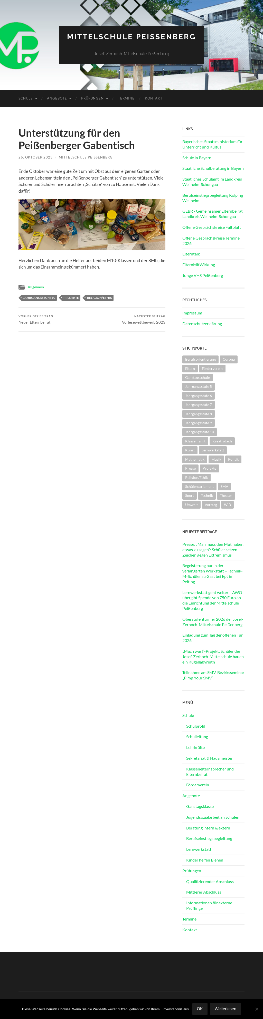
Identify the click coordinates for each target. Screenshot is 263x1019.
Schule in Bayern (196, 157)
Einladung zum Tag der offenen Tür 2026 (212, 637)
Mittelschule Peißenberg (131, 37)
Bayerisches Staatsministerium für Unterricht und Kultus (212, 144)
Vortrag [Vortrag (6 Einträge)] (211, 504)
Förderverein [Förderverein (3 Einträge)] (212, 368)
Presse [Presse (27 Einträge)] (190, 468)
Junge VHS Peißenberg (202, 275)
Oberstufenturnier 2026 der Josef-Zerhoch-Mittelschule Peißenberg (212, 622)
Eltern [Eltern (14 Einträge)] (190, 368)
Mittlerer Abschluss (203, 891)
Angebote (57, 98)
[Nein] (256, 1009)
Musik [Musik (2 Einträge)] (216, 459)
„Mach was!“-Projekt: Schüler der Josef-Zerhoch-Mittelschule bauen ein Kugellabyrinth (213, 656)
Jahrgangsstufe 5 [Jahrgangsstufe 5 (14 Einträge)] (198, 386)
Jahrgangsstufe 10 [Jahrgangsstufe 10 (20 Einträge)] (199, 432)
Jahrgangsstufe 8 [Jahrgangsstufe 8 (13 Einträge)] (198, 414)
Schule (25, 98)
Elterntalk (191, 253)
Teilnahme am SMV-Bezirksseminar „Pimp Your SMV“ (213, 675)
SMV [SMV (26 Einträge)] (224, 486)
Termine (126, 98)
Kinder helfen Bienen (204, 859)
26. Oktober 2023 (35, 157)
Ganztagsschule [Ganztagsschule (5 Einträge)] (197, 377)
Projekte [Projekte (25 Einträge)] (209, 468)
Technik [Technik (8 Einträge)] (207, 495)
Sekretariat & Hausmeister (209, 758)
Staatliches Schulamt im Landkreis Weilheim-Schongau (212, 181)
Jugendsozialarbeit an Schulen (212, 817)
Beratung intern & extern (208, 827)
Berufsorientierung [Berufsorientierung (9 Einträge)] (200, 359)
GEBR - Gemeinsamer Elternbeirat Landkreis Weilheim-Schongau (212, 214)
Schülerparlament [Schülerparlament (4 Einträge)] (199, 486)
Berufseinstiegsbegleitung (209, 838)
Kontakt (154, 98)
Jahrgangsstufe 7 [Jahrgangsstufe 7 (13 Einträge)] (198, 404)
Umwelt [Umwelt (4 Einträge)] (191, 504)
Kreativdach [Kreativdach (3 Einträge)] (222, 441)
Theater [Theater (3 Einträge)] (226, 495)
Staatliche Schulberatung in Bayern (213, 168)
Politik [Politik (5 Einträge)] (233, 459)
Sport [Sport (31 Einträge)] (189, 495)
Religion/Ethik (99, 298)
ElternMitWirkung (198, 264)
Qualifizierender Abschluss (210, 881)
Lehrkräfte (195, 747)
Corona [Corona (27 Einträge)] (229, 359)
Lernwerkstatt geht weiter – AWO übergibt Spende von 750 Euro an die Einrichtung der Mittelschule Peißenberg (212, 600)
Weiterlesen (225, 1009)
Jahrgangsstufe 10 (39, 298)
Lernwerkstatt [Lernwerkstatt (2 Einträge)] (213, 450)
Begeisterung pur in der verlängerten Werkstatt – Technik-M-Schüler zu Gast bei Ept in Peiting (212, 573)
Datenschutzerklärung (202, 323)
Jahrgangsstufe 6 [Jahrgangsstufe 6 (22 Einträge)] (198, 395)
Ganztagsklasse (200, 806)
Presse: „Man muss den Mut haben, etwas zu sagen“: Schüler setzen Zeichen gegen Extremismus (213, 549)
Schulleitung (197, 736)
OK (200, 1009)
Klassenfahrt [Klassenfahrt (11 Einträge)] (195, 441)
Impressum (192, 312)
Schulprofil (195, 726)
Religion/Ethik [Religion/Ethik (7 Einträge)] (196, 477)
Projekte (71, 298)
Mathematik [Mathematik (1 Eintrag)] (194, 459)
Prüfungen (92, 98)
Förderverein (197, 784)
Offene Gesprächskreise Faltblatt (211, 227)
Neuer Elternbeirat (35, 319)
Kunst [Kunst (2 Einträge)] (190, 450)
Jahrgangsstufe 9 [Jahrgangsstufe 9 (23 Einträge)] (198, 423)
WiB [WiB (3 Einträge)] (227, 504)
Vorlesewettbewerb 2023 (143, 319)
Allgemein (36, 287)
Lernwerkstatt (198, 849)
